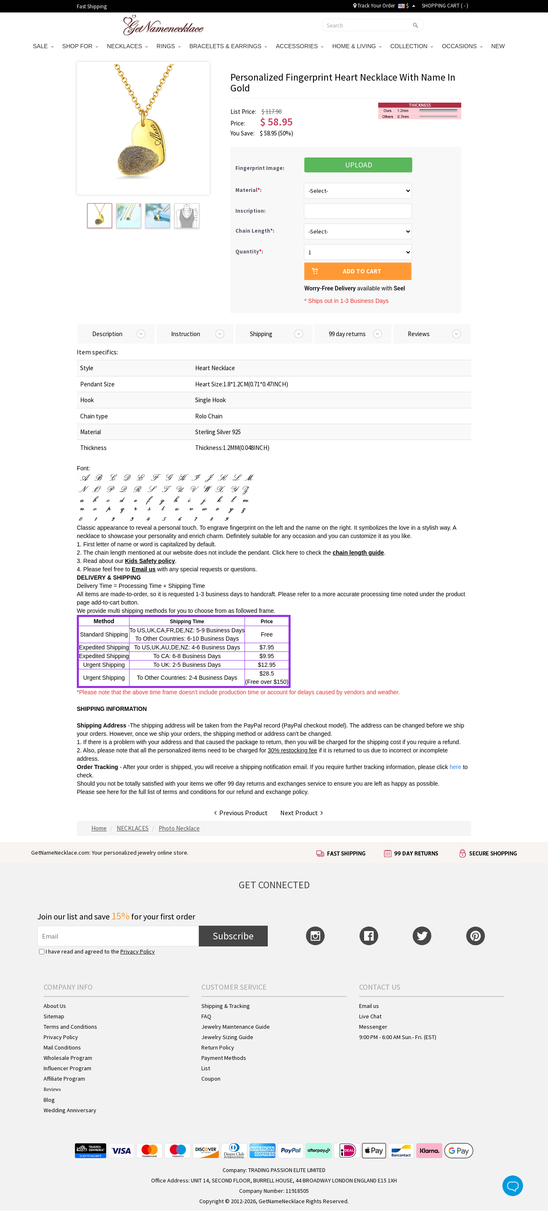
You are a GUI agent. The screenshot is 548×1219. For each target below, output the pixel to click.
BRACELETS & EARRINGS (228, 46)
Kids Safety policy (150, 561)
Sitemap (54, 1016)
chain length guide (358, 552)
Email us (144, 569)
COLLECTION (411, 46)
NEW (498, 46)
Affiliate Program (64, 1078)
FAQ (206, 1016)
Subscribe (233, 935)
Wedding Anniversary (70, 1110)
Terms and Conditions (70, 1026)
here (113, 792)
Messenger (373, 1026)
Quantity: (249, 251)
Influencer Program (67, 1068)
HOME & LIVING (357, 46)
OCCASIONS (462, 46)
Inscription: (251, 210)
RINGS (169, 46)
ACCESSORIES (299, 46)
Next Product (301, 813)
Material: (249, 190)
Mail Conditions (62, 1047)
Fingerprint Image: (259, 168)
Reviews (52, 1089)
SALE (43, 46)
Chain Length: (255, 230)
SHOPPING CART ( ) (445, 5)
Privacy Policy (137, 951)
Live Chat (370, 1016)
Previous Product (241, 813)
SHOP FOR (80, 46)
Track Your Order (374, 5)
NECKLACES (127, 46)
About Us (55, 1006)
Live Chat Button (512, 1185)
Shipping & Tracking (225, 1006)
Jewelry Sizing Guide (227, 1037)
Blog (49, 1099)
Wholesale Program (68, 1058)
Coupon (210, 1078)
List (205, 1068)
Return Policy (217, 1047)
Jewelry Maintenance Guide (235, 1026)
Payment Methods (223, 1058)
